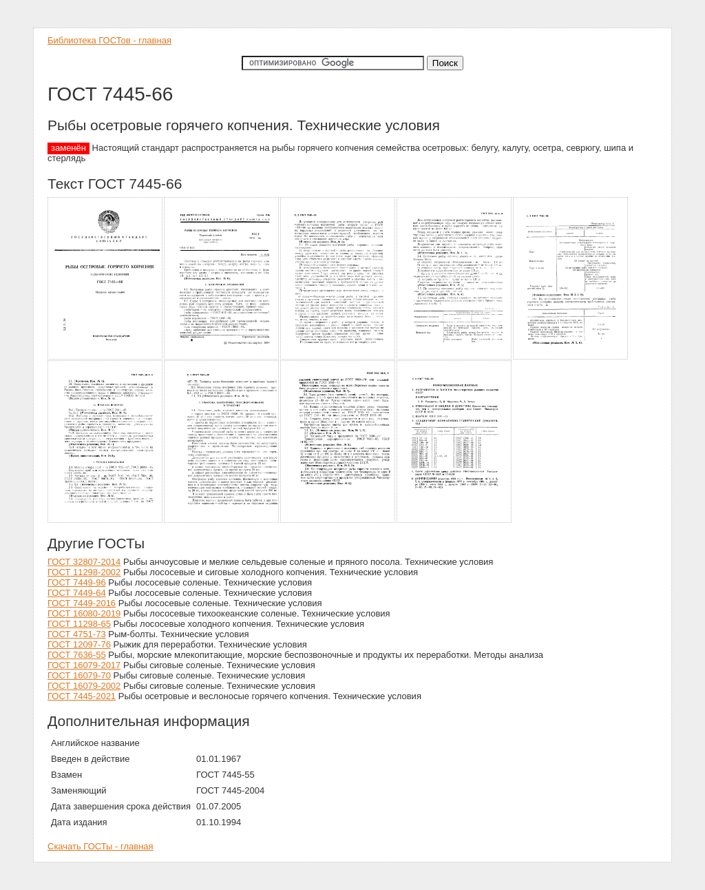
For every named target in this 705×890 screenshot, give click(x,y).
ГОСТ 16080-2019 (84, 613)
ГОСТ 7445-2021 (82, 696)
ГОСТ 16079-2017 (84, 665)
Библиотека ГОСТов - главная (109, 40)
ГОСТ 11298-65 (79, 624)
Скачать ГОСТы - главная (101, 846)
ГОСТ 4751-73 (77, 634)
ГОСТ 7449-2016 (82, 603)
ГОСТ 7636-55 (77, 655)
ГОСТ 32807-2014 (84, 562)
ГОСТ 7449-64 (77, 593)
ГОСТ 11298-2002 (84, 572)
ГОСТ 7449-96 (77, 582)
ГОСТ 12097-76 (79, 644)
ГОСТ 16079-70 (79, 675)
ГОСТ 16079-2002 (84, 686)
